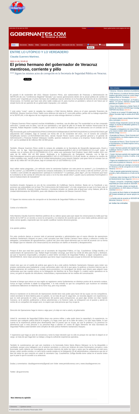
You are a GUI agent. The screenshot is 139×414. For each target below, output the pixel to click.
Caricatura (44, 45)
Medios (30, 45)
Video (37, 45)
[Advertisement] (117, 14)
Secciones (23, 45)
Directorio (13, 407)
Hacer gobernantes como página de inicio (117, 28)
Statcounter (90, 28)
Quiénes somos (54, 45)
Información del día (68, 45)
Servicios (79, 45)
